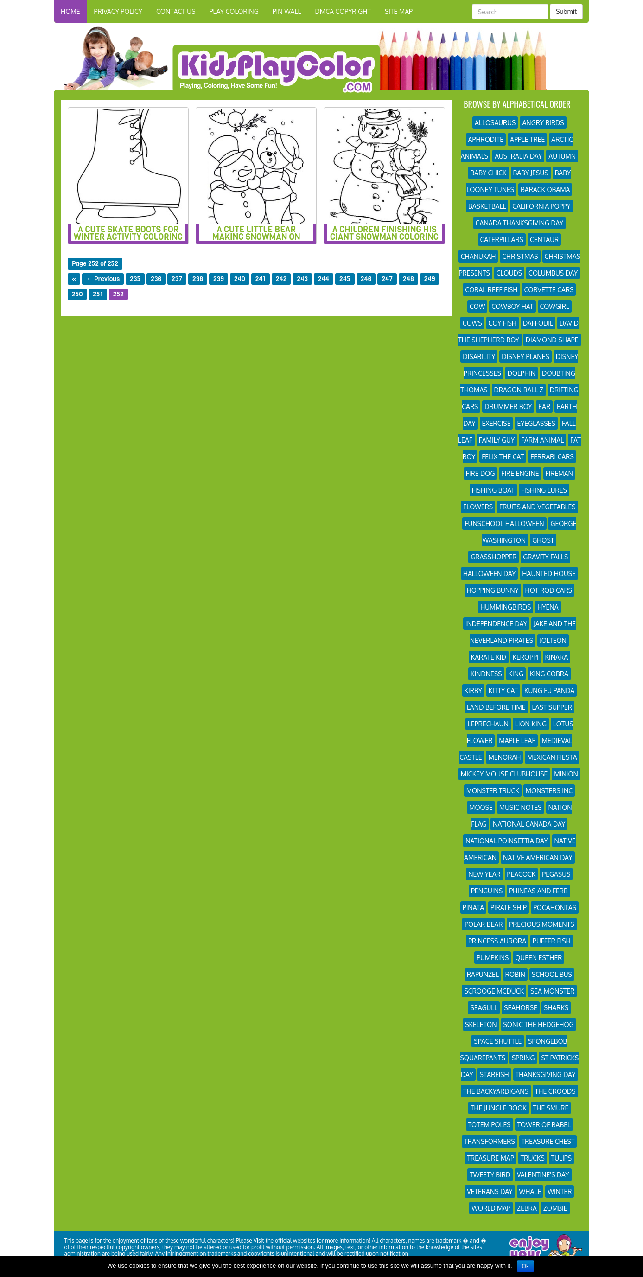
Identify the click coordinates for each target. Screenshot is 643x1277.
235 (135, 279)
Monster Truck (492, 791)
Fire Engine (520, 473)
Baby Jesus (530, 173)
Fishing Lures (544, 490)
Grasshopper (493, 557)
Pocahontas (554, 907)
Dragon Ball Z (518, 390)
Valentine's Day (543, 1175)
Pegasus (556, 874)
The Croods (555, 1091)
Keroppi (526, 657)
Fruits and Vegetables (537, 507)
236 (156, 279)
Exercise (496, 423)
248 (408, 279)
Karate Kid (488, 657)
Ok (525, 1266)
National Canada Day (529, 824)
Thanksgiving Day (546, 1074)
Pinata (473, 907)
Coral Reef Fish (491, 290)
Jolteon (553, 640)
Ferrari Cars (552, 457)
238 (197, 279)
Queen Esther (538, 958)
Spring (523, 1058)
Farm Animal (542, 440)
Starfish (494, 1074)
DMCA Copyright (342, 11)
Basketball (487, 206)
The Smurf (550, 1108)
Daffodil (538, 323)
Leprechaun (488, 724)
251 (98, 294)
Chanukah (478, 256)
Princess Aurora (497, 941)
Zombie (555, 1208)
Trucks (533, 1158)
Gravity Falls (545, 557)
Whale (530, 1191)
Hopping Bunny (493, 590)
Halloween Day (489, 574)
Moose (481, 807)
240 (239, 279)
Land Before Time (496, 707)
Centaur (544, 240)
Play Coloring (234, 11)
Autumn (562, 156)
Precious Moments (541, 924)
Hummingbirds (505, 607)
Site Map (399, 11)
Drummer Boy (508, 407)
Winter (560, 1191)
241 (260, 279)
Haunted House (549, 574)
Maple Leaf (517, 740)
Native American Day (538, 857)
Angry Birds (543, 123)
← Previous (103, 279)
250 (77, 294)
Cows (472, 323)
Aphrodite (486, 139)
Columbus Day (553, 273)
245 (344, 279)
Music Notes (520, 807)
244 (323, 279)
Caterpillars (501, 240)
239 (218, 279)
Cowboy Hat (512, 306)
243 (302, 279)
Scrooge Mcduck (494, 991)
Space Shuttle (498, 1041)
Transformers (489, 1141)
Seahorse (520, 1008)
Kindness (486, 674)
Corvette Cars (548, 290)
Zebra (527, 1208)
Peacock (521, 874)
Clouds (509, 273)
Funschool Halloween (504, 523)
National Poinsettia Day (506, 841)
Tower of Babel (544, 1125)
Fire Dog (480, 473)
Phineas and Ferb (538, 891)
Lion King (531, 724)
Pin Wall (287, 11)
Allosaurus (495, 123)
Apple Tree (527, 139)
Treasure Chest (548, 1141)
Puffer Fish (552, 941)
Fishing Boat (493, 490)
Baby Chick (489, 173)
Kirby (473, 690)
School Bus (552, 974)
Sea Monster (552, 991)
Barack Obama (545, 189)
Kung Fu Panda (549, 690)
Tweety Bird (490, 1175)
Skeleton (481, 1024)
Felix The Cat (503, 457)
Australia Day (518, 156)
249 (429, 279)
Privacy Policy (118, 11)
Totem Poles (489, 1125)
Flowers (478, 507)
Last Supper (552, 707)
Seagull (483, 1008)
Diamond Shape (552, 340)
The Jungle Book (499, 1108)
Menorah (504, 757)
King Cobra (549, 674)
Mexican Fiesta (552, 757)
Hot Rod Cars (549, 590)
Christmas (520, 256)
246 (366, 279)
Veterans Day (489, 1191)
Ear (544, 407)
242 (281, 279)
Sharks (556, 1008)
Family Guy (497, 440)
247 (387, 279)
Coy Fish (502, 323)
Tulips (561, 1158)
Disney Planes (525, 356)
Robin (515, 974)
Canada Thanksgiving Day (519, 223)
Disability (479, 356)
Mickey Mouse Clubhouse (504, 774)
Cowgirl (554, 306)
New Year (484, 874)
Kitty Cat (503, 690)
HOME (70, 11)
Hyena (547, 607)
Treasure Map (490, 1158)
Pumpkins (493, 958)
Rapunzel (483, 974)
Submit (566, 11)
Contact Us (176, 11)
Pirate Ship (508, 907)
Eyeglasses (536, 423)
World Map (490, 1208)
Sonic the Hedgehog (538, 1024)
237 (177, 279)
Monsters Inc (549, 791)
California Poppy (541, 206)
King (516, 674)
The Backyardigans (495, 1091)
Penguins (487, 891)
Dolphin (522, 373)
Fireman (559, 473)
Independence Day (496, 624)
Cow (477, 306)
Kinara (556, 657)
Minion (566, 774)
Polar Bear (484, 924)
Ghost (543, 540)
